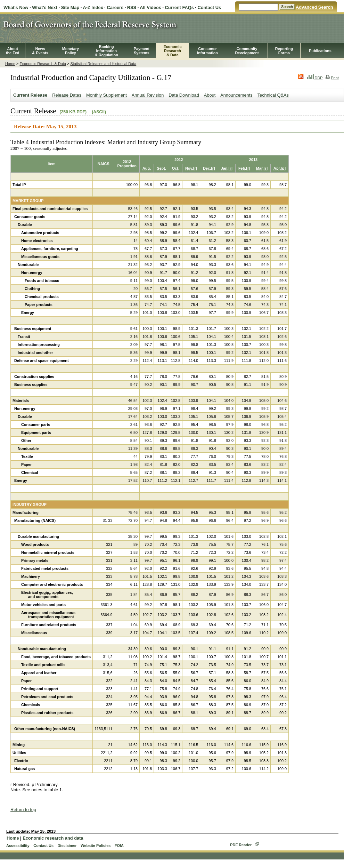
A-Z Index (93, 7)
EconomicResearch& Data (172, 51)
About (209, 95)
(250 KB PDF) (73, 112)
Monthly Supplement (106, 95)
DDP (315, 78)
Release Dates (66, 95)
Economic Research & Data (42, 64)
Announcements (236, 95)
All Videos (150, 7)
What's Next (44, 7)
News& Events (40, 51)
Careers (115, 7)
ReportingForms (284, 51)
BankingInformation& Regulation (106, 51)
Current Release (30, 95)
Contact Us (209, 7)
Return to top (23, 809)
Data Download (184, 95)
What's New (15, 7)
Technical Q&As (273, 95)
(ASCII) (99, 112)
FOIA (119, 845)
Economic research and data (53, 838)
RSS (131, 7)
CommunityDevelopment (247, 51)
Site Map (70, 7)
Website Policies (95, 845)
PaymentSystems (141, 51)
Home (10, 64)
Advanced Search (314, 7)
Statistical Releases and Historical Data (103, 64)
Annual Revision (148, 95)
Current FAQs (179, 7)
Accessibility (18, 845)
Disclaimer (66, 845)
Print (332, 78)
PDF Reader (241, 845)
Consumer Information (207, 51)
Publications (320, 51)
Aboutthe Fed (12, 51)
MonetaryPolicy (70, 51)
